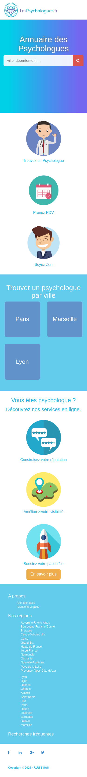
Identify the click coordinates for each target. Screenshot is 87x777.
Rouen (25, 709)
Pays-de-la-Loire (31, 666)
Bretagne (26, 630)
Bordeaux (27, 716)
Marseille (26, 725)
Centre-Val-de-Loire (33, 634)
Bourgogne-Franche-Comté (38, 626)
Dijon (24, 681)
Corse (24, 638)
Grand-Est (27, 642)
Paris (24, 705)
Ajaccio (25, 692)
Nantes (25, 720)
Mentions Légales (28, 606)
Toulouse (26, 713)
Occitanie (26, 658)
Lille (23, 701)
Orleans (26, 688)
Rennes (25, 685)
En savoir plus (43, 574)
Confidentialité (26, 602)
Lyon (24, 677)
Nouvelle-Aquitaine (32, 662)
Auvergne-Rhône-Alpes (35, 622)
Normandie (28, 654)
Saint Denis (28, 697)
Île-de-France (29, 650)
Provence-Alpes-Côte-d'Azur (38, 670)
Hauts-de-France (31, 646)
